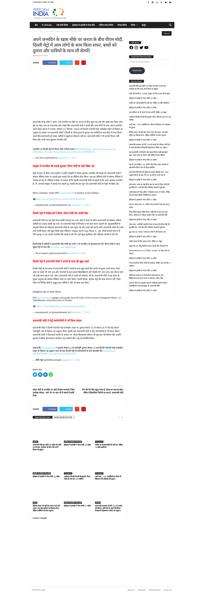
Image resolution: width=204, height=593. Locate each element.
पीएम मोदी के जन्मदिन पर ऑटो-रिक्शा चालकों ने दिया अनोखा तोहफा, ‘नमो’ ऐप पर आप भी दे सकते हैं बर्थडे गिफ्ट (54, 392)
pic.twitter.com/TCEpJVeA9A (62, 353)
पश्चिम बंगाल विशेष (106, 25)
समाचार (35, 34)
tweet (106, 409)
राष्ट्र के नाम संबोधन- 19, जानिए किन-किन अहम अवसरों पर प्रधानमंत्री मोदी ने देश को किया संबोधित (148, 165)
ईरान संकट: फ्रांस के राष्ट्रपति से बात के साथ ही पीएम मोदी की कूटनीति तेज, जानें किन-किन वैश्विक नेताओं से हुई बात (149, 185)
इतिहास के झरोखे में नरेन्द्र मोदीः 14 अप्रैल (143, 258)
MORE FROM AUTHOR (63, 417)
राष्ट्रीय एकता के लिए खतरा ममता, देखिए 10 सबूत (145, 241)
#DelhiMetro (38, 152)
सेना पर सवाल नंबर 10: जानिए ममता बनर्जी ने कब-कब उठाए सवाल (149, 205)
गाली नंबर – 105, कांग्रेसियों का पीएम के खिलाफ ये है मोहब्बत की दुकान (108, 477)
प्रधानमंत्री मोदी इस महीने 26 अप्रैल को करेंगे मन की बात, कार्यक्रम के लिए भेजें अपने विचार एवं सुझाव (47, 447)
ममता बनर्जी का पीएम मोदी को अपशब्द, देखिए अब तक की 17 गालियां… (150, 264)
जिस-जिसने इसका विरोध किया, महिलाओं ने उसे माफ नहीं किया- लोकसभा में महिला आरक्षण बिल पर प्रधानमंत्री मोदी (148, 213)
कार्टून (144, 25)
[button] (170, 25)
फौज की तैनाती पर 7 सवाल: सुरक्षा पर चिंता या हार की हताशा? (149, 94)
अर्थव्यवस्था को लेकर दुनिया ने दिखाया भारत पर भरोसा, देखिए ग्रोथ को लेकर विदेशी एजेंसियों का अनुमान (149, 193)
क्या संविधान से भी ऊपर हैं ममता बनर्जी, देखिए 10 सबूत (147, 112)
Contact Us (168, 590)
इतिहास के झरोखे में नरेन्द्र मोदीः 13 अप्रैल (143, 270)
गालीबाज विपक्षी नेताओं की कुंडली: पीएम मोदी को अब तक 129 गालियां (77, 477)
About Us (131, 590)
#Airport (49, 152)
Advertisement (154, 590)
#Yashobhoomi (60, 152)
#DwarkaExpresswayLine (104, 149)
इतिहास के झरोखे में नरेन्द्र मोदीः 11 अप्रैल (143, 290)
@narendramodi (66, 193)
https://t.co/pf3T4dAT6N (47, 199)
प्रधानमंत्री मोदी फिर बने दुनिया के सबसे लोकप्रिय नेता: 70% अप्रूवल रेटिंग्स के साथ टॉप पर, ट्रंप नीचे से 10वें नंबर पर (148, 173)
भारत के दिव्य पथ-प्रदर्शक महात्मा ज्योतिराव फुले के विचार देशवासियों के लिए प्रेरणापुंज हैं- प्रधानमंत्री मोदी (148, 284)
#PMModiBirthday (83, 149)
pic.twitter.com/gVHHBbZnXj (81, 152)
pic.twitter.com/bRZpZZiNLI (72, 199)
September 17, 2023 (67, 158)
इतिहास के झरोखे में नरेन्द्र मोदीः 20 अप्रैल (143, 160)
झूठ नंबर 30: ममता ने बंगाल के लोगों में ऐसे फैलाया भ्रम (147, 232)
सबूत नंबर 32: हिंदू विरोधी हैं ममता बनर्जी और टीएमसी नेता (148, 246)
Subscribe (137, 70)
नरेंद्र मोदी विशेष (62, 25)
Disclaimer (142, 590)
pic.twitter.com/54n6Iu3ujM (63, 247)
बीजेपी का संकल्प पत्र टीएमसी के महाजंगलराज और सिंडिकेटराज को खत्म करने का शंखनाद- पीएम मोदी (146, 276)
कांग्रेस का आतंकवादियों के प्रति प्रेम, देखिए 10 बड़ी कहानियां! (109, 445)
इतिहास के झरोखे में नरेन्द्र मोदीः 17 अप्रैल (143, 200)
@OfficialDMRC (40, 353)
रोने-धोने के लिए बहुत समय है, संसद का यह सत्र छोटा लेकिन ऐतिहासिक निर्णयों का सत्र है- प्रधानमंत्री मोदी (102, 391)
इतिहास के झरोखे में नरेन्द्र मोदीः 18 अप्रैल (143, 180)
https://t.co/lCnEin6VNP (47, 306)
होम (36, 25)
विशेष (134, 25)
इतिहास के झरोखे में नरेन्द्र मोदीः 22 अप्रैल (46, 476)
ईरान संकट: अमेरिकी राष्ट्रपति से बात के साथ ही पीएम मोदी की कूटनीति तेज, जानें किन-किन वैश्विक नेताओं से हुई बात (149, 225)
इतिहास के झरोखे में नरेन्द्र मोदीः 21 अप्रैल (77, 505)
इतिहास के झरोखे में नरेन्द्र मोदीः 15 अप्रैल (143, 237)
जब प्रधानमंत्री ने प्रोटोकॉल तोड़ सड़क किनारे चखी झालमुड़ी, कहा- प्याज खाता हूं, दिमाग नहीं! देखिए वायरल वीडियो (148, 153)
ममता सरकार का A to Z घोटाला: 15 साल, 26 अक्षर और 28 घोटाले (149, 252)
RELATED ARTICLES (42, 417)
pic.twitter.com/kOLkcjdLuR (72, 306)
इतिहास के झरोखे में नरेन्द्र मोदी (83, 25)
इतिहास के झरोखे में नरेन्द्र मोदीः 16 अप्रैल (143, 220)
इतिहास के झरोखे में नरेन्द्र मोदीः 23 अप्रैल (77, 444)
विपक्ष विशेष (122, 25)
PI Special (47, 25)
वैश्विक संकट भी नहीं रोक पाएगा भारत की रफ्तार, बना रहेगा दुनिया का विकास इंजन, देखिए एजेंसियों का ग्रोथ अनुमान (46, 508)
